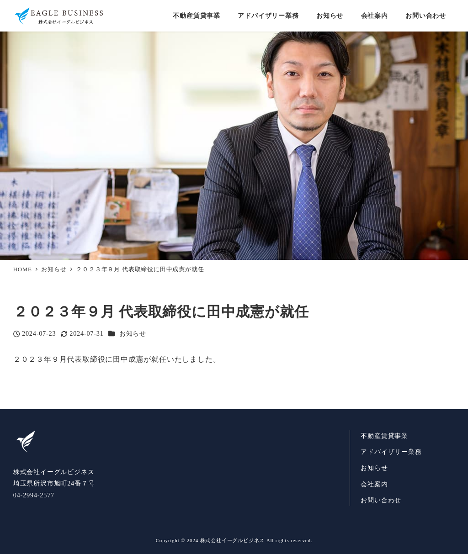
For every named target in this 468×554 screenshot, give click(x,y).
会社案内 (374, 484)
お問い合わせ (381, 500)
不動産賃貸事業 (384, 435)
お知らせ (132, 333)
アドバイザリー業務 (391, 451)
